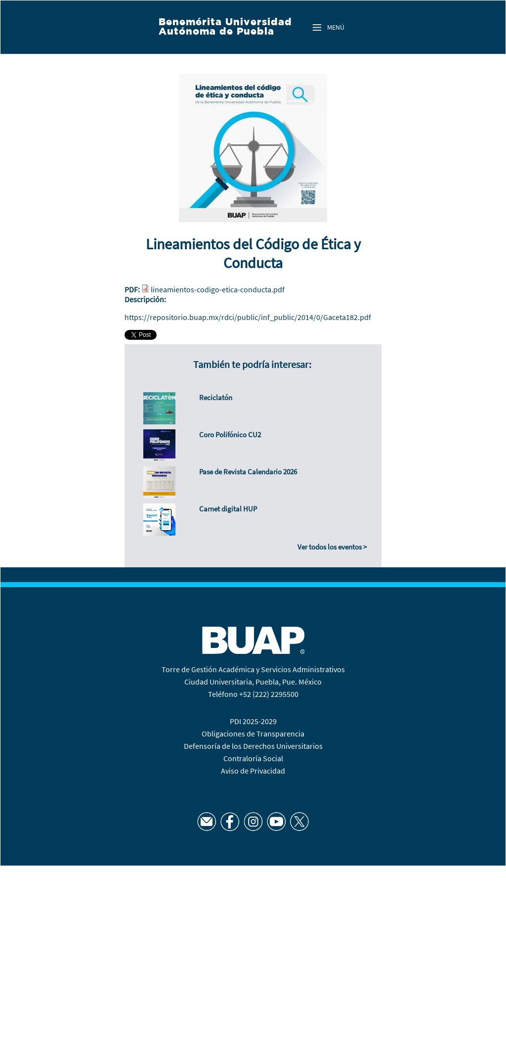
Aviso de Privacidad (253, 771)
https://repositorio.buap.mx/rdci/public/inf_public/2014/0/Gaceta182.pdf (248, 317)
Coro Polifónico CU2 (230, 434)
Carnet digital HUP (228, 508)
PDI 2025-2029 (253, 721)
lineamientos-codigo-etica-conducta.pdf (218, 289)
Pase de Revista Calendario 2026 (248, 471)
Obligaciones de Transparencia (253, 733)
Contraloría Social (253, 758)
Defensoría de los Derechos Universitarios (253, 746)
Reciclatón (215, 397)
